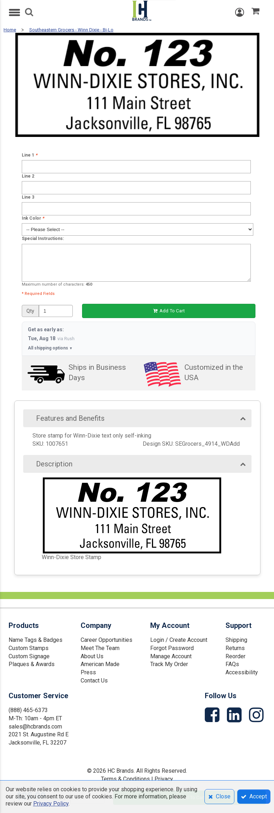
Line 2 (28, 176)
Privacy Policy (50, 803)
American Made (100, 664)
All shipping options (50, 348)
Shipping (236, 639)
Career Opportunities (106, 639)
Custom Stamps (29, 648)
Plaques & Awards (32, 664)
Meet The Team (100, 648)
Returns (235, 648)
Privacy (163, 779)
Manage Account (171, 656)
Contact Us (94, 680)
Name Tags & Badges (35, 639)
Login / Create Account (178, 639)
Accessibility (241, 672)
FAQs (232, 664)
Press (88, 672)
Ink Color (33, 218)
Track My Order (169, 664)
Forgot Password (172, 648)
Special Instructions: (43, 238)
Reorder (235, 656)
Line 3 (28, 197)
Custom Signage (29, 656)
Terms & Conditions (125, 779)
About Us (92, 656)
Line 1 (29, 155)
